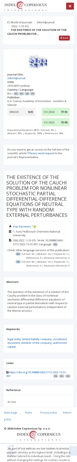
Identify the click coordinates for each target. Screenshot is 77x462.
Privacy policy (48, 412)
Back (64, 38)
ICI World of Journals (19, 22)
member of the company (36, 343)
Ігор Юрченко (22, 226)
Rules (28, 412)
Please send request (41, 153)
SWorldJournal (45, 22)
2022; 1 (20, 26)
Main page (10, 412)
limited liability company (37, 339)
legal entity (14, 339)
